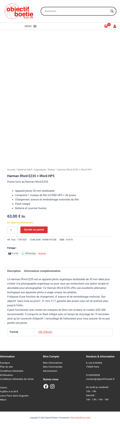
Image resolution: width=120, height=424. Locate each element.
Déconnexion (50, 370)
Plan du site (6, 366)
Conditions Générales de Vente (17, 379)
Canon (3, 387)
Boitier (51, 169)
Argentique (40, 169)
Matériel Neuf (24, 169)
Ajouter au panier (34, 229)
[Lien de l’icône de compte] (114, 26)
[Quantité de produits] (12, 230)
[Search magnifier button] (112, 11)
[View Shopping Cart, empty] (106, 26)
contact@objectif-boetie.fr (100, 379)
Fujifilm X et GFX (9, 391)
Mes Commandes (52, 366)
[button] (28, 26)
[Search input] (77, 11)
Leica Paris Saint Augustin (14, 395)
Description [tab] (14, 271)
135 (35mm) (45, 332)
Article (42, 253)
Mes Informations (52, 362)
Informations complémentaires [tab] (42, 271)
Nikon (3, 399)
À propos (5, 362)
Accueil (11, 169)
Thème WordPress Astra (79, 418)
